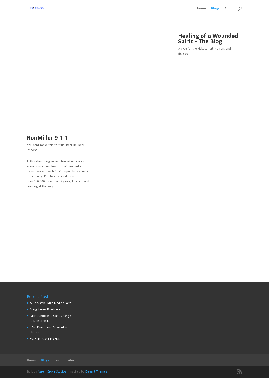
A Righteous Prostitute (45, 309)
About (229, 8)
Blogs (215, 8)
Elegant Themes (96, 371)
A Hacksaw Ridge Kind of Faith (50, 303)
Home (201, 8)
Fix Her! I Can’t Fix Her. (45, 339)
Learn (58, 360)
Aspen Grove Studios (52, 371)
